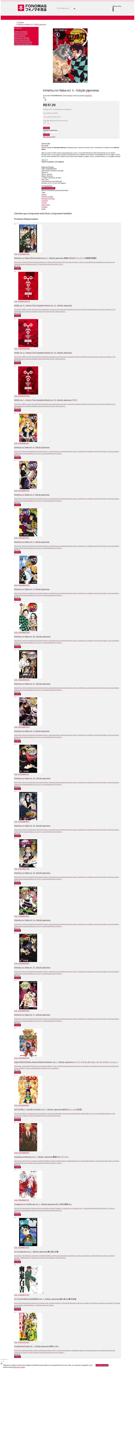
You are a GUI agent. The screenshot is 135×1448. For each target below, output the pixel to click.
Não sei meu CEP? (49, 137)
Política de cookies (18, 1367)
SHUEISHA (88, 96)
